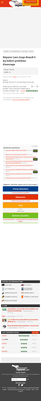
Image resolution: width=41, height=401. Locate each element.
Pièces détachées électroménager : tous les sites (23, 325)
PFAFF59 (4, 343)
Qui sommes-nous (12, 388)
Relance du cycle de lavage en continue (16, 154)
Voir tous (35, 332)
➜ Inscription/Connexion (30, 4)
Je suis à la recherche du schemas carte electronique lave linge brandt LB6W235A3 (19, 162)
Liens (3, 316)
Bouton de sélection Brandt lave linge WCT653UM (19, 174)
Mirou (15, 77)
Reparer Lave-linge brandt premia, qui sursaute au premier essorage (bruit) (21, 158)
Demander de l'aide (30, 2)
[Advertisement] (20, 27)
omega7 (23, 91)
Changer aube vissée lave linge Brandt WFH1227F (18, 178)
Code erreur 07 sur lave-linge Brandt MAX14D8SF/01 (19, 165)
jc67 (3, 347)
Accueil (20, 3)
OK (28, 379)
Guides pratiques (11, 316)
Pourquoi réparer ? (28, 310)
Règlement (22, 389)
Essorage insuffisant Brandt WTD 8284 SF (16, 150)
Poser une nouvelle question (21, 99)
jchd (3, 339)
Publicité (28, 389)
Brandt (12, 69)
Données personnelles (13, 389)
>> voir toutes (34, 146)
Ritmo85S (4, 351)
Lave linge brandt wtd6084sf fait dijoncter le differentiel (20, 170)
